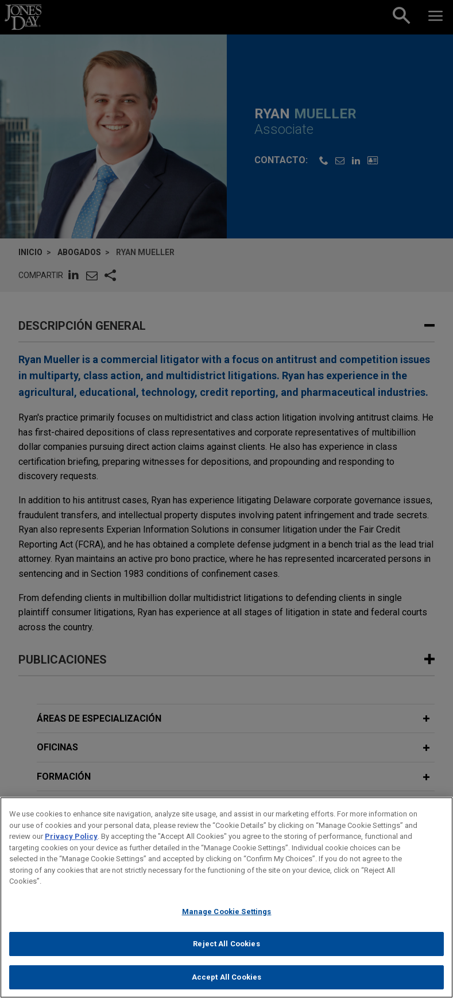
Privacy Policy (71, 844)
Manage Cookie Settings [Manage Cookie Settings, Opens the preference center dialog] (227, 919)
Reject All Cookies (226, 951)
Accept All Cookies (226, 985)
